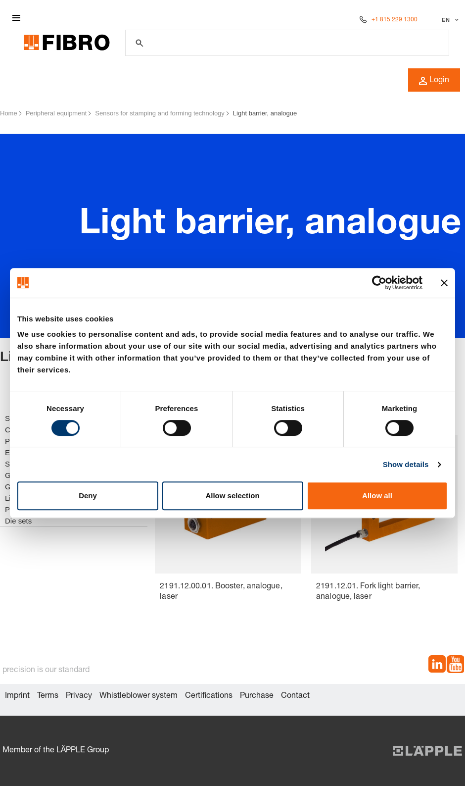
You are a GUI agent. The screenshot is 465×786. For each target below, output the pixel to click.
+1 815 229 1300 (395, 20)
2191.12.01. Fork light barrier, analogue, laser (368, 592)
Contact (295, 696)
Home (8, 113)
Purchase (257, 696)
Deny (88, 495)
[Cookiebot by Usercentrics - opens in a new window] (379, 282)
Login (434, 81)
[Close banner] (444, 282)
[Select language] (449, 20)
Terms (47, 696)
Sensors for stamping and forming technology (160, 113)
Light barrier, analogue (265, 113)
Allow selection (232, 495)
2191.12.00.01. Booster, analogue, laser (221, 592)
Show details (406, 464)
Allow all (377, 495)
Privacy (79, 696)
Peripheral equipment (56, 113)
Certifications (208, 696)
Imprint (17, 696)
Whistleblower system (138, 696)
